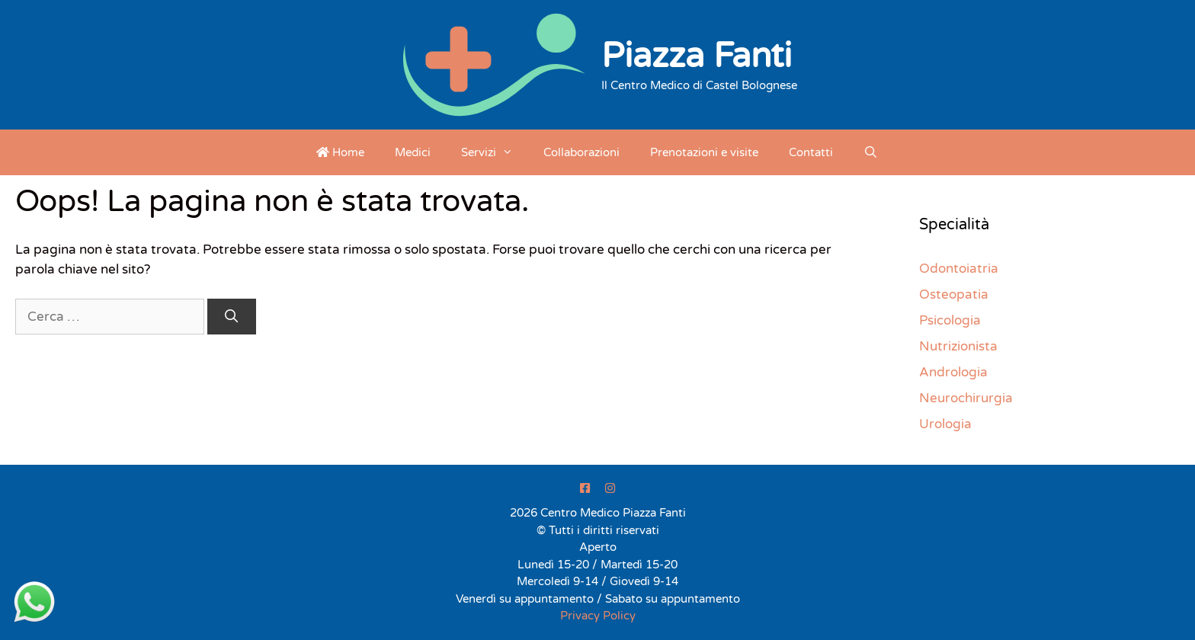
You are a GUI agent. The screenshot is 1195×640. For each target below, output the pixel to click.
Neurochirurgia (966, 398)
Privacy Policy (598, 615)
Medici (413, 152)
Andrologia (953, 372)
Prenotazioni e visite (704, 152)
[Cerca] (231, 317)
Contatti (811, 152)
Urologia (945, 424)
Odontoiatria (958, 269)
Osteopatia (953, 294)
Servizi (494, 152)
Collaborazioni (581, 152)
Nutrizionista (958, 346)
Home (340, 152)
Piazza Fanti (696, 56)
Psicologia (950, 320)
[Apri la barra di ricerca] (870, 152)
